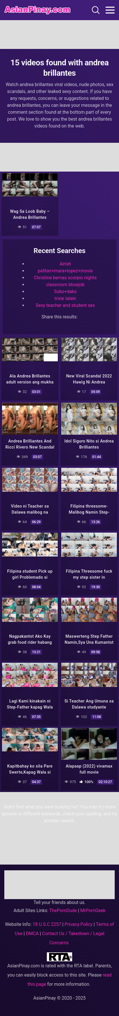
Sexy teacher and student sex (65, 305)
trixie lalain (65, 298)
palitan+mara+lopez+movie (65, 271)
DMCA (32, 933)
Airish (65, 264)
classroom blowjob (65, 284)
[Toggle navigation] (110, 10)
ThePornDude (63, 910)
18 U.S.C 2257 (46, 924)
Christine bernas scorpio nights (65, 277)
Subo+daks (65, 291)
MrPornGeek (92, 910)
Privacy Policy (79, 924)
